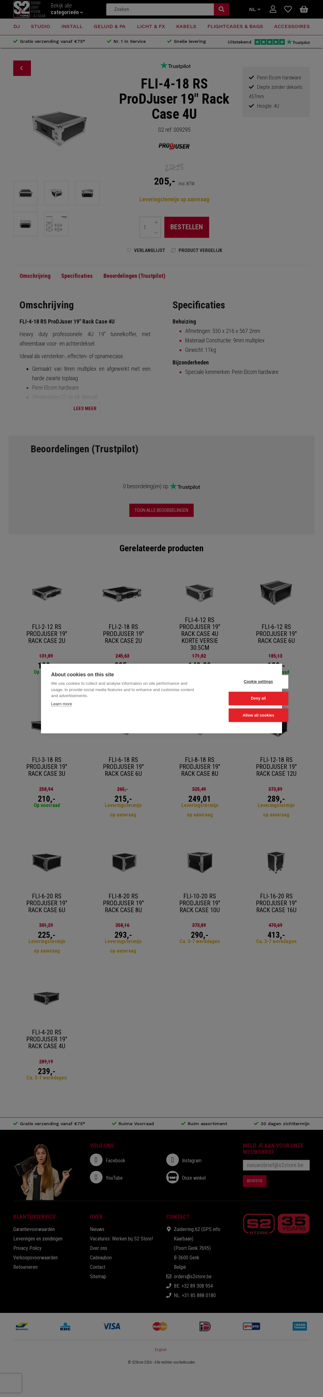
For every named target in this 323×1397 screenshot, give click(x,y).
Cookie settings (240, 682)
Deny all (241, 698)
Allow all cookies (240, 715)
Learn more (61, 703)
